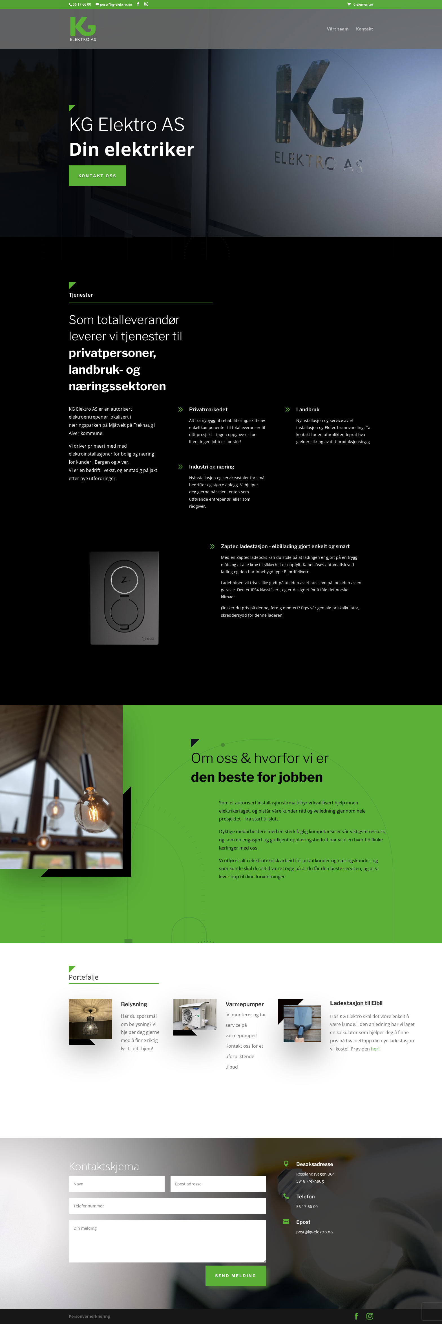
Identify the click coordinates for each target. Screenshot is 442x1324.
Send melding (236, 1275)
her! (375, 1049)
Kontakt (364, 29)
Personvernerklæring (89, 1316)
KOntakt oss (97, 175)
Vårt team (338, 29)
